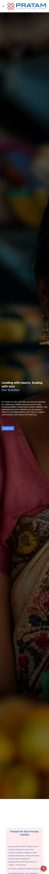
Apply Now (7, 428)
